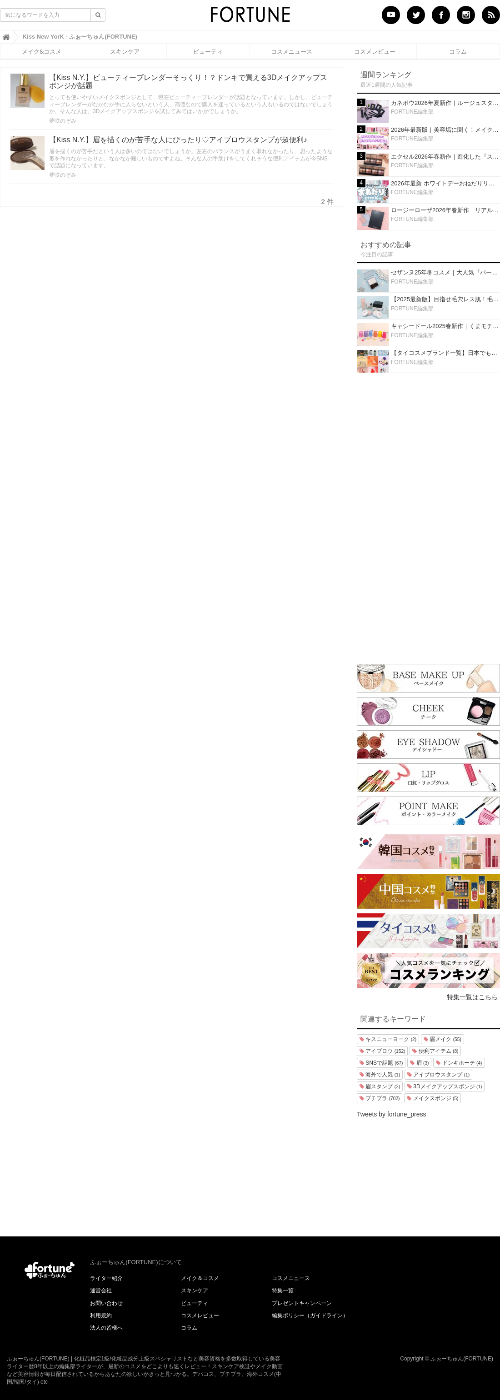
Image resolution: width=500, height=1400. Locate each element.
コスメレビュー (374, 51)
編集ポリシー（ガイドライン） (310, 1315)
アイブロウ (382, 1051)
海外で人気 (380, 1074)
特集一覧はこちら (472, 997)
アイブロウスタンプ (438, 1074)
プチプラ (380, 1098)
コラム (458, 51)
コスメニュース (291, 51)
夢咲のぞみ (62, 121)
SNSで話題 (381, 1063)
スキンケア (125, 51)
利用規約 (101, 1315)
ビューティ (208, 51)
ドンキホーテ (459, 1063)
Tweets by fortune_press (391, 1114)
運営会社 (101, 1290)
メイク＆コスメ (200, 1278)
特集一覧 (283, 1290)
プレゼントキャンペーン (302, 1303)
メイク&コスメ (41, 51)
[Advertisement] (428, 516)
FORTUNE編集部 (412, 112)
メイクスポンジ (432, 1098)
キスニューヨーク (388, 1039)
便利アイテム (435, 1051)
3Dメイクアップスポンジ (444, 1086)
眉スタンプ (380, 1086)
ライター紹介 (106, 1278)
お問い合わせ (106, 1303)
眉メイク (442, 1039)
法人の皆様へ (106, 1328)
